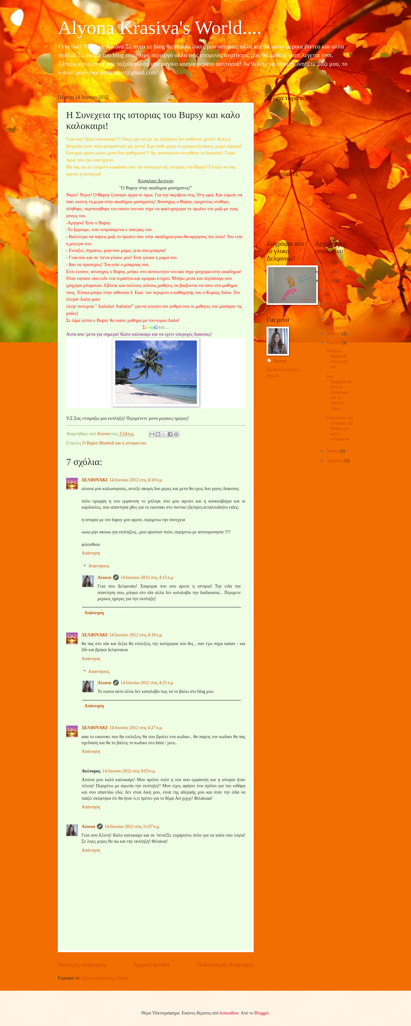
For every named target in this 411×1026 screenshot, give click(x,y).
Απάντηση (91, 553)
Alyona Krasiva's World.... (160, 27)
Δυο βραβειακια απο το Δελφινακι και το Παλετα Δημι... (338, 392)
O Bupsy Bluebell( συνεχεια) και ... (337, 359)
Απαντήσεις (98, 566)
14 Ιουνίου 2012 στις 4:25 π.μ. (147, 682)
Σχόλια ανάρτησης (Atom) (105, 978)
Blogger (262, 1013)
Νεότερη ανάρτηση (82, 964)
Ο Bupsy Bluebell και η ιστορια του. (115, 443)
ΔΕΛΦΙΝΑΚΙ (95, 480)
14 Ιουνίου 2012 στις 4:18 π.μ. (136, 635)
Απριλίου (336, 460)
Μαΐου (333, 451)
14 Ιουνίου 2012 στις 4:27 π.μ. (136, 727)
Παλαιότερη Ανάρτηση (225, 964)
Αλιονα (104, 577)
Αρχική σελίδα (151, 964)
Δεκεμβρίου (337, 289)
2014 (326, 262)
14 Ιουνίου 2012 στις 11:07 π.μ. (132, 826)
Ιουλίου (334, 333)
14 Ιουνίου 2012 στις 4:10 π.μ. (136, 480)
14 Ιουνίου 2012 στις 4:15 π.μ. (147, 577)
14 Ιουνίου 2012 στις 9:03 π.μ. (129, 771)
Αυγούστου (337, 318)
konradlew (229, 1013)
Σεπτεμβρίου (338, 303)
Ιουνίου (334, 343)
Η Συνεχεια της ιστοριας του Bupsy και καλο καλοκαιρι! (339, 428)
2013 (326, 271)
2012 (326, 281)
